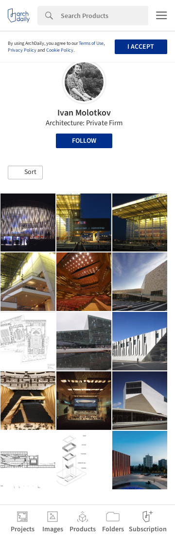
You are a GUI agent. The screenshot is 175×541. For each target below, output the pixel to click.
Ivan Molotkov (84, 113)
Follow (84, 141)
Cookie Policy (59, 50)
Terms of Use (91, 43)
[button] (25, 172)
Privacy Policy (22, 50)
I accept (140, 47)
